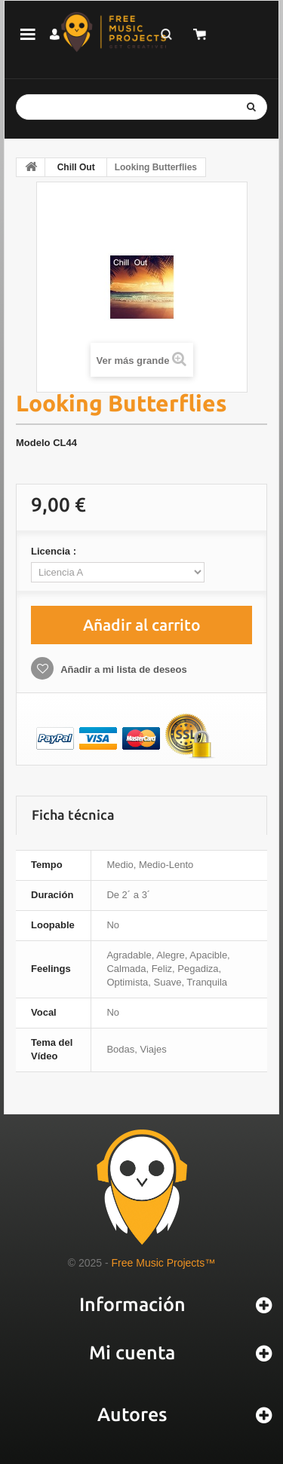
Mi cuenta (132, 1352)
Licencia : (55, 551)
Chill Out (76, 167)
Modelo (33, 442)
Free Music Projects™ (164, 1263)
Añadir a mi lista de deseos (122, 669)
